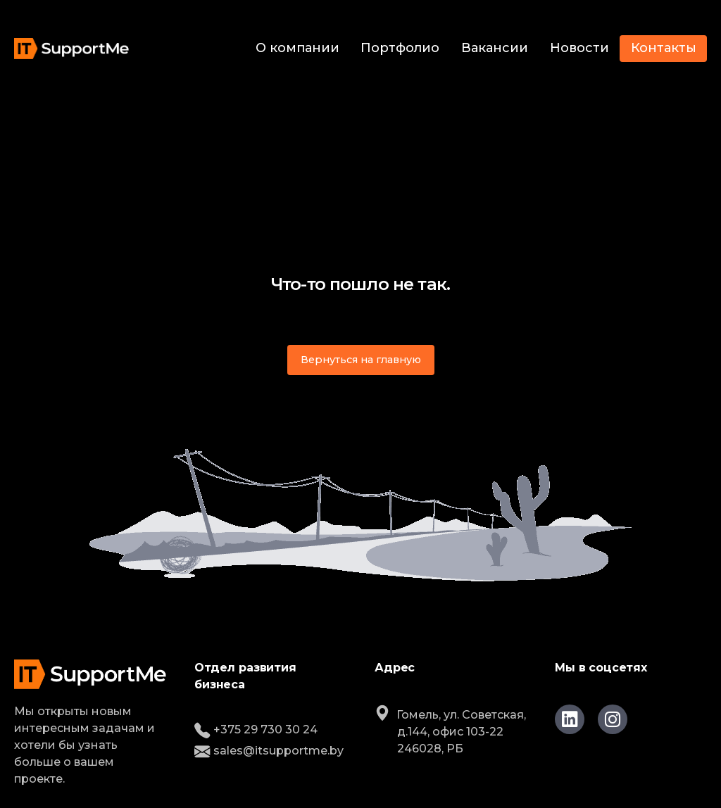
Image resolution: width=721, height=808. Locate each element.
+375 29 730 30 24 (256, 729)
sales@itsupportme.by (269, 750)
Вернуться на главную (361, 359)
